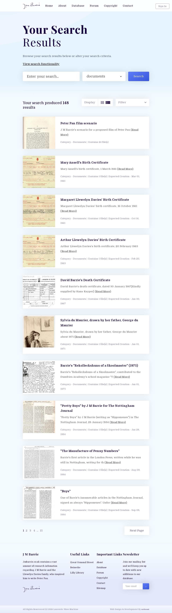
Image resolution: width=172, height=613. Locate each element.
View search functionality (41, 64)
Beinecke (75, 567)
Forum (100, 573)
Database (102, 567)
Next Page (137, 530)
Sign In (162, 6)
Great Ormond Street (82, 562)
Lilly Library (77, 573)
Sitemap (101, 588)
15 (41, 530)
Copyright (102, 578)
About (100, 562)
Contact (101, 583)
